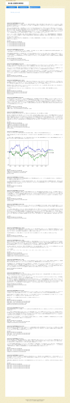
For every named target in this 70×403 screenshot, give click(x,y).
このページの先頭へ (12, 394)
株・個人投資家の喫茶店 (20, 3)
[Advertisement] (35, 19)
